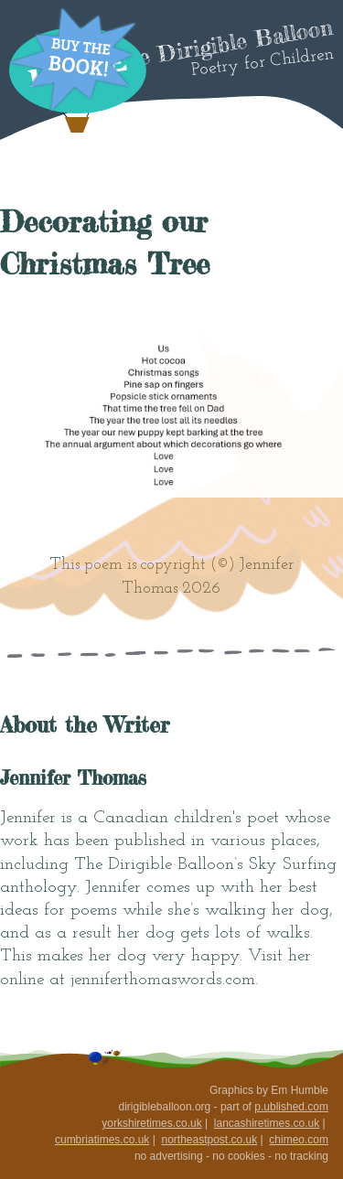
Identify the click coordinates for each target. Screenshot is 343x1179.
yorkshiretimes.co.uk (151, 1123)
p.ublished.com (291, 1106)
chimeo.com (298, 1139)
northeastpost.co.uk (209, 1139)
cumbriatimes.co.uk (102, 1139)
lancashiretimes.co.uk (266, 1123)
